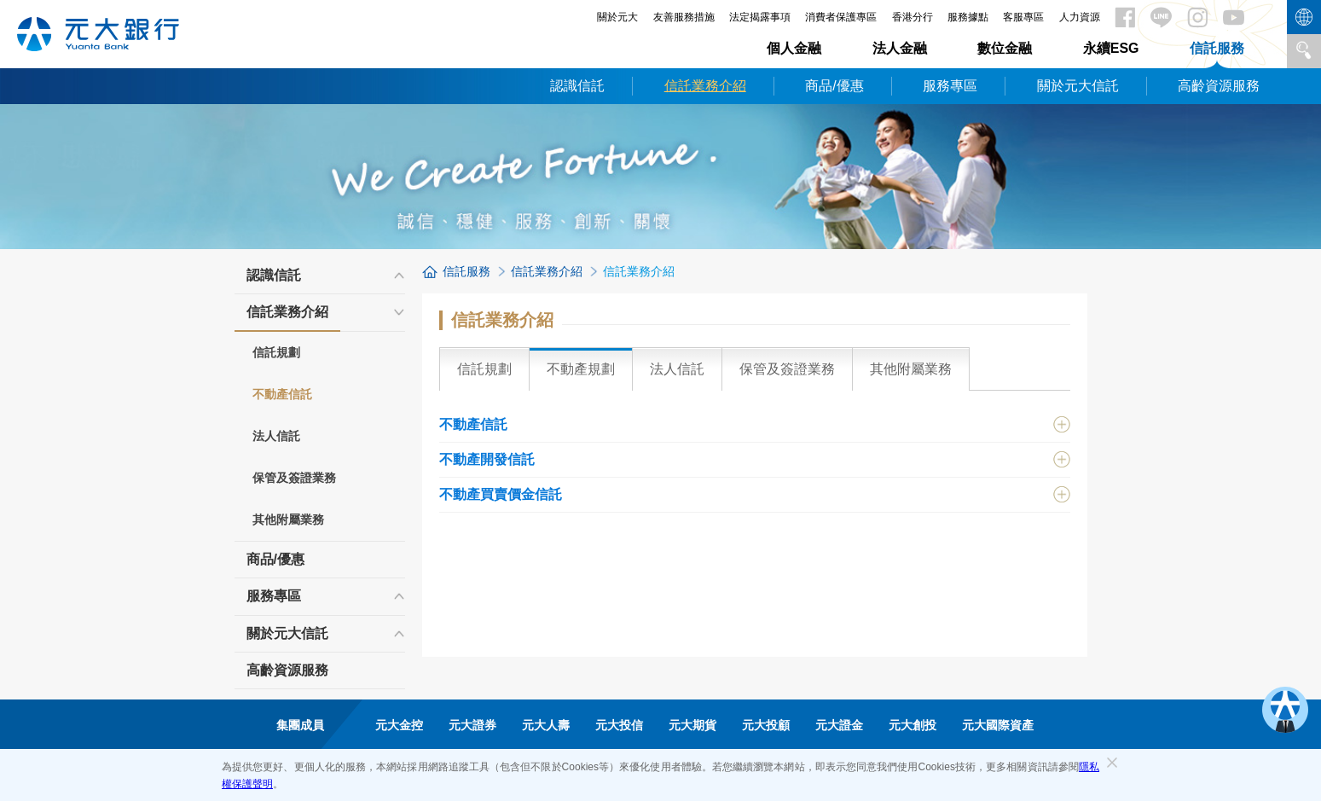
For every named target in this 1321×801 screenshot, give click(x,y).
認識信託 (577, 85)
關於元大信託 (1078, 85)
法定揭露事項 (760, 17)
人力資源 (1079, 17)
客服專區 (1023, 17)
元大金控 (399, 725)
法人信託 (276, 436)
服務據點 (967, 17)
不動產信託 (282, 394)
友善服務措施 (684, 17)
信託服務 (1217, 48)
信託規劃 (276, 352)
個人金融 (794, 48)
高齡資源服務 (1219, 85)
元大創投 (912, 725)
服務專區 (950, 85)
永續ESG (1111, 48)
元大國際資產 (998, 725)
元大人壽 (546, 725)
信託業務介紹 (705, 85)
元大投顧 (766, 725)
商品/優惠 (834, 85)
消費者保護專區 (841, 17)
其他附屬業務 (288, 519)
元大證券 (472, 725)
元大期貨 (692, 725)
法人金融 (899, 48)
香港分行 (912, 17)
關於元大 (617, 17)
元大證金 (839, 725)
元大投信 (619, 725)
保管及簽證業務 (294, 478)
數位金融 (1004, 48)
